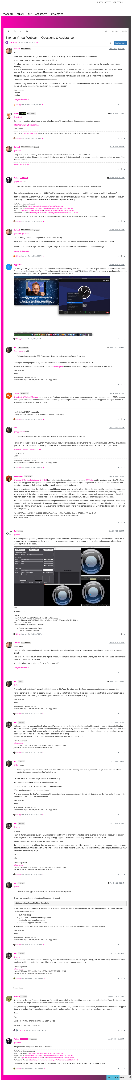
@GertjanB (31, 111)
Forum (20, 14)
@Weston (28, 473)
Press (100, 2)
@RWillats (32, 1036)
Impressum (117, 2)
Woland (16, 175)
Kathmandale (18, 474)
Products (8, 14)
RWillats (17, 994)
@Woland (35, 227)
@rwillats (17, 1040)
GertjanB (17, 46)
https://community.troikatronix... (26, 122)
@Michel (35, 144)
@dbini (21, 758)
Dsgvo (108, 2)
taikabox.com (18, 740)
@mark (20, 528)
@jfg (21, 679)
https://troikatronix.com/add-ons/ (32, 208)
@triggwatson (23, 345)
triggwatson (18, 262)
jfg (15, 528)
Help (29, 14)
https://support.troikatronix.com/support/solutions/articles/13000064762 (48, 206)
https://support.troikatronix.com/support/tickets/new (45, 203)
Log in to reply (120, 40)
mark (15, 345)
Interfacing (13, 40)
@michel (17, 148)
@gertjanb (18, 115)
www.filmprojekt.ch (30, 131)
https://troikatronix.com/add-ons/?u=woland (59, 208)
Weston (16, 391)
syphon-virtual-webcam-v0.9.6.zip (27, 447)
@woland (17, 231)
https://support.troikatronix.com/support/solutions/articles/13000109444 (53, 210)
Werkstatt (41, 14)
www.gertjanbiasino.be (21, 97)
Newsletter (56, 14)
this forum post (57, 364)
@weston (17, 477)
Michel (16, 111)
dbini (15, 720)
